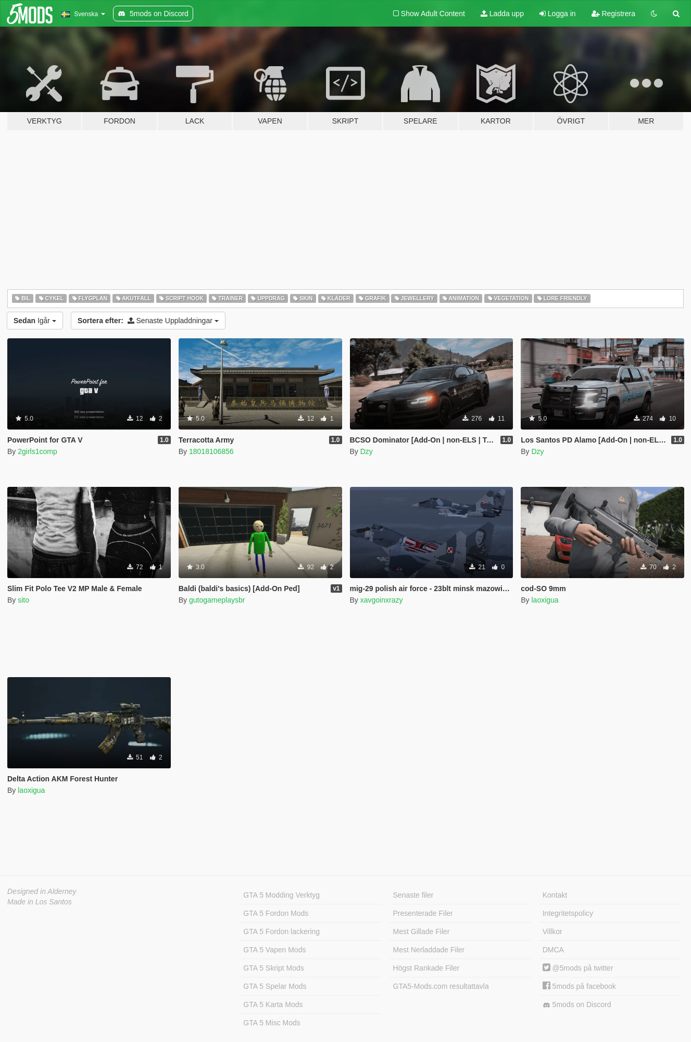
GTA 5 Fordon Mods (275, 913)
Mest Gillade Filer (421, 931)
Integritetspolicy (568, 913)
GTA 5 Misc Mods (271, 1023)
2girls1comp (37, 451)
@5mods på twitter (578, 968)
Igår (35, 320)
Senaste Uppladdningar (148, 320)
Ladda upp (502, 13)
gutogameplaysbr (217, 600)
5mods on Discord (577, 1004)
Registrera (613, 13)
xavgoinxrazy (381, 600)
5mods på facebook (579, 986)
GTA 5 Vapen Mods (274, 950)
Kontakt (555, 895)
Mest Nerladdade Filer (429, 950)
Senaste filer (413, 895)
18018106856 (211, 451)
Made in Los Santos (39, 902)
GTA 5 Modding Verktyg (281, 895)
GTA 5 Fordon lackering (281, 931)
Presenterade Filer (423, 913)
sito (23, 600)
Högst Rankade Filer (426, 968)
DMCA (553, 950)
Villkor (552, 931)
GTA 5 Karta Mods (273, 1004)
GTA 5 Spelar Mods (274, 986)
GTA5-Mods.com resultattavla (441, 986)
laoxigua (544, 600)
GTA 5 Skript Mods (273, 968)
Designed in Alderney (42, 891)
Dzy (366, 451)
